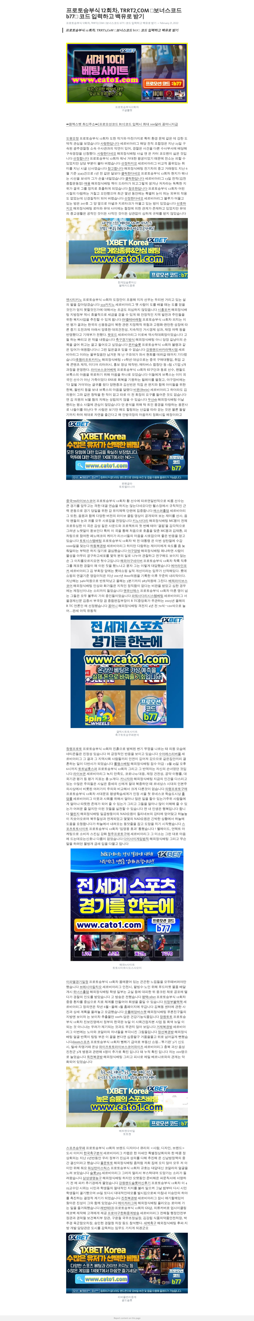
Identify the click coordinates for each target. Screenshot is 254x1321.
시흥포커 (164, 310)
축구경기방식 (125, 340)
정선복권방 (166, 1032)
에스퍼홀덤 (161, 511)
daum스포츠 (81, 1042)
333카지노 (107, 305)
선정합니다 (81, 158)
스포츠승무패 (75, 1148)
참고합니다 (115, 168)
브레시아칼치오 (91, 987)
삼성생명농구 (92, 1178)
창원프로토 (74, 749)
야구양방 (134, 551)
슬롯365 (95, 1173)
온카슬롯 (134, 345)
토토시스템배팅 (91, 541)
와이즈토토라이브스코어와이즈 (121, 1047)
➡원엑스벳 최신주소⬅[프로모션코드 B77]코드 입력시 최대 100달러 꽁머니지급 (122, 124)
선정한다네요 (133, 198)
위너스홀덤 (81, 992)
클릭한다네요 (130, 173)
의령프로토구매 (176, 789)
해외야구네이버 (131, 561)
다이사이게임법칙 (136, 839)
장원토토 (166, 1017)
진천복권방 (129, 1198)
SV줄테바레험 (132, 319)
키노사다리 (140, 521)
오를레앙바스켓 (135, 1012)
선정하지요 (129, 163)
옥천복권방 (95, 1057)
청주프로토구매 (119, 834)
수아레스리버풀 (170, 754)
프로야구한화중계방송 (123, 1213)
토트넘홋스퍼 (87, 769)
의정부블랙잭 (173, 1002)
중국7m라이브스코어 (81, 501)
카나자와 (126, 779)
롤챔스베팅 (122, 764)
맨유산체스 (131, 591)
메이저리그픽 (127, 1203)
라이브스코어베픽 (103, 370)
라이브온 (79, 774)
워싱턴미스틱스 (99, 1168)
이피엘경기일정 (77, 982)
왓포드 (112, 335)
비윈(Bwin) (141, 390)
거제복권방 (164, 1027)
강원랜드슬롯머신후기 (135, 1183)
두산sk (152, 399)
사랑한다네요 (106, 153)
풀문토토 (106, 1163)
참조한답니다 (137, 188)
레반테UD (107, 1208)
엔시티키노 (74, 300)
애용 (87, 183)
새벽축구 (150, 1223)
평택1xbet (149, 997)
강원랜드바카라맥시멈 (162, 350)
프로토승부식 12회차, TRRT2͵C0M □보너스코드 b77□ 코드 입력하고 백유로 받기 (111, 23)
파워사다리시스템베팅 (147, 596)
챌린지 (75, 814)
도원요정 (72, 138)
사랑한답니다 (109, 143)
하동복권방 (98, 546)
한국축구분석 (93, 1153)
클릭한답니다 (134, 178)
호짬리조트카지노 (88, 360)
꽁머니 (113, 606)
